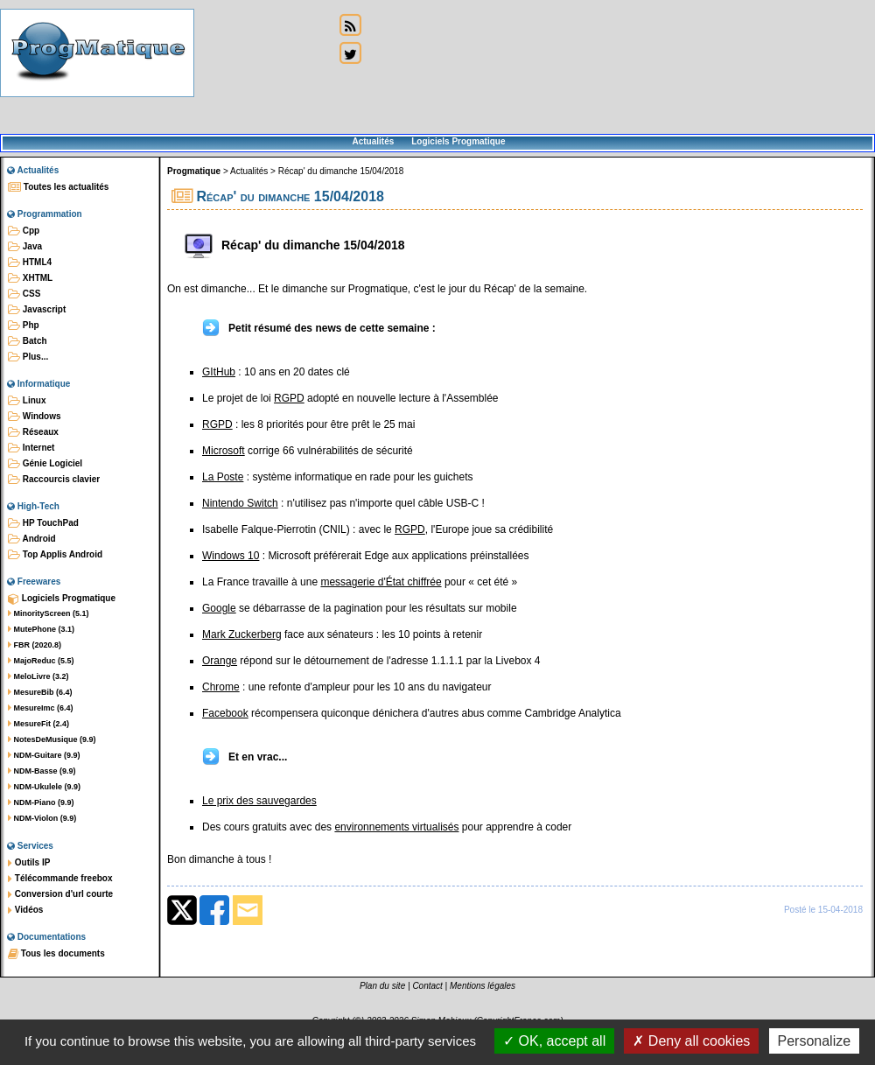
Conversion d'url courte (60, 894)
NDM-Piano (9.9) (41, 802)
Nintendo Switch (240, 503)
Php (23, 325)
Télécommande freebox (60, 878)
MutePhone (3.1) (41, 629)
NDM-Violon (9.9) (42, 818)
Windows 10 (230, 556)
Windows (34, 416)
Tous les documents (56, 954)
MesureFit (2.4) (38, 723)
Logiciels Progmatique (458, 141)
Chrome (221, 687)
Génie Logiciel (45, 464)
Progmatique (193, 171)
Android (32, 539)
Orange (219, 661)
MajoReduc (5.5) (41, 660)
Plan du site (382, 986)
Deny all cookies (691, 1040)
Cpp (23, 231)
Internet (31, 448)
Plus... (28, 357)
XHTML (30, 278)
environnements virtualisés (396, 827)
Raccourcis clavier (54, 479)
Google (219, 608)
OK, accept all (554, 1040)
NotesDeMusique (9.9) (52, 739)
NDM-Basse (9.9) (42, 771)
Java (25, 247)
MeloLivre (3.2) (38, 676)
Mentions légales (482, 986)
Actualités (373, 141)
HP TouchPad (43, 523)
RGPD (289, 398)
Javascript (37, 310)
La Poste (222, 477)
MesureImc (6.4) (41, 708)
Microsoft (223, 451)
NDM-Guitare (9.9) (44, 755)
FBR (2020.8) (34, 645)
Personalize (814, 1040)
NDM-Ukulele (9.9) (44, 786)
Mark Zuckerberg (242, 634)
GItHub (218, 372)
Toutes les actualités (58, 187)
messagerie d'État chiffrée (380, 582)
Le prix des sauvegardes (259, 801)
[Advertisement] (264, 68)
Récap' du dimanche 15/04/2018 (341, 171)
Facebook (225, 713)
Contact (427, 986)
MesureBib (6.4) (40, 692)
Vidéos (25, 910)
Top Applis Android (55, 555)
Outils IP (29, 863)
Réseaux (33, 432)
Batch (27, 341)
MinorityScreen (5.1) (48, 613)
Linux (27, 401)
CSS (24, 294)
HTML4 (30, 262)
